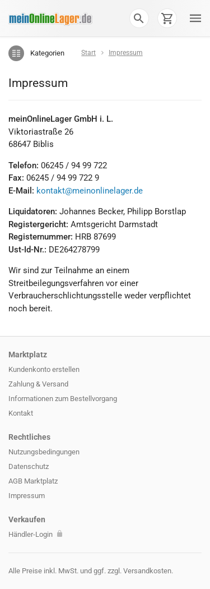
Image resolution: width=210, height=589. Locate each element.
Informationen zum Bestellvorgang (62, 398)
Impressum (26, 495)
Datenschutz (28, 466)
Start (88, 53)
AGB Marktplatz (33, 481)
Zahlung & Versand (38, 384)
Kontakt (20, 413)
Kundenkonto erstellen (44, 369)
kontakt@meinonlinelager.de (89, 191)
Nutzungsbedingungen (44, 452)
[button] (139, 18)
